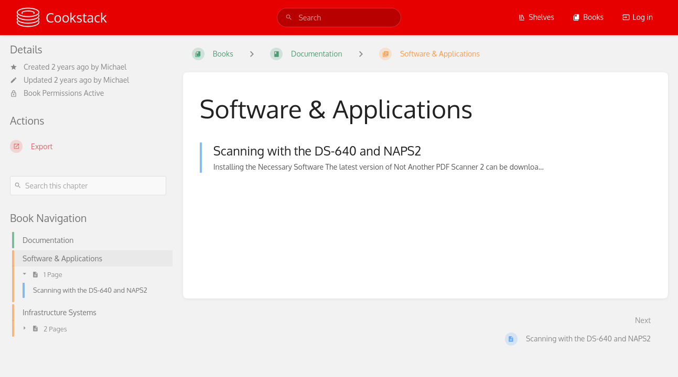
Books (588, 17)
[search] (339, 17)
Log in (637, 17)
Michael (113, 66)
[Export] (88, 146)
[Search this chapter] (88, 185)
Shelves (536, 17)
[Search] (289, 17)
